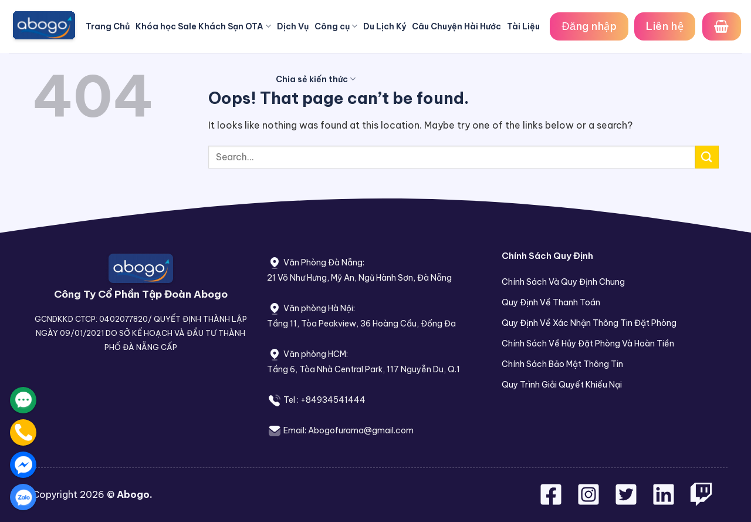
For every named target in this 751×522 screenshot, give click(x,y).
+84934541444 (333, 400)
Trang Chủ (108, 26)
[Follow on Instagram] (590, 501)
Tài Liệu (523, 26)
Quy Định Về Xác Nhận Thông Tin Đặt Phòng (589, 323)
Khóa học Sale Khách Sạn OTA (203, 26)
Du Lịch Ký (384, 26)
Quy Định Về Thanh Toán (551, 302)
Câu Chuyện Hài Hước (456, 26)
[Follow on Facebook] (552, 501)
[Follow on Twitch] (701, 501)
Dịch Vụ (293, 26)
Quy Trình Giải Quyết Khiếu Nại (562, 384)
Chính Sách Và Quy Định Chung (563, 282)
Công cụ (335, 26)
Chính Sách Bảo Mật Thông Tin (562, 364)
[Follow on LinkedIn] (663, 501)
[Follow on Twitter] (627, 501)
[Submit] (707, 157)
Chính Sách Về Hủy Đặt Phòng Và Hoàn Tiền (588, 343)
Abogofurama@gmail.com (361, 430)
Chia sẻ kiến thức (316, 79)
